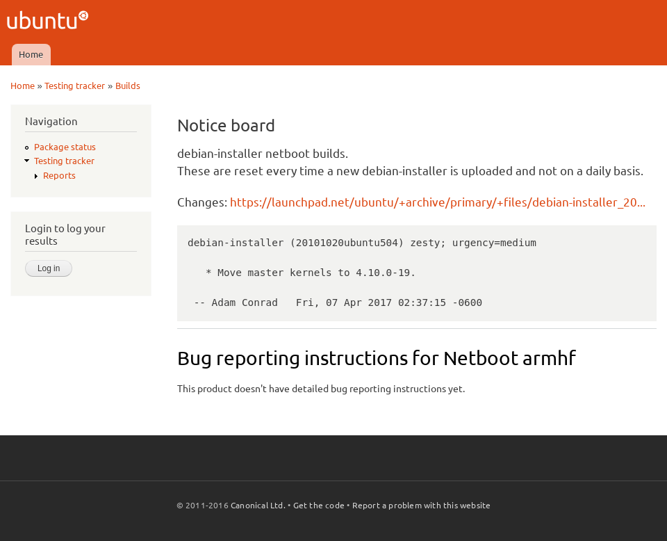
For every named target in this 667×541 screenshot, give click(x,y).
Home (31, 54)
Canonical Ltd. (258, 505)
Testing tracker (74, 85)
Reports (59, 175)
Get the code (319, 505)
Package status (65, 147)
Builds (127, 85)
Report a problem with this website (421, 505)
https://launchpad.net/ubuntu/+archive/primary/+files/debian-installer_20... (437, 202)
